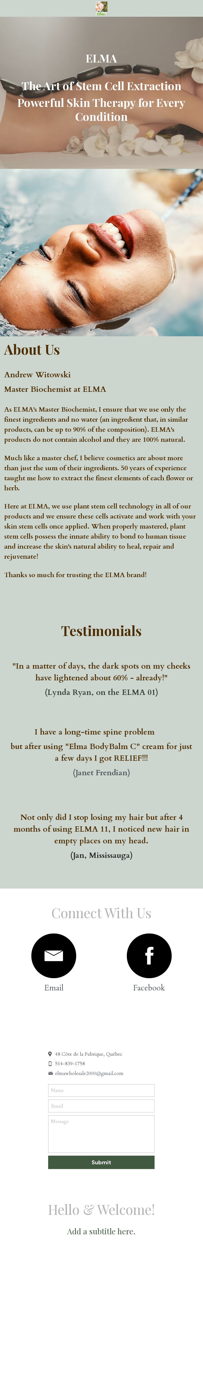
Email (57, 1105)
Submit (101, 1162)
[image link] (53, 956)
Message (60, 1121)
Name (57, 1090)
